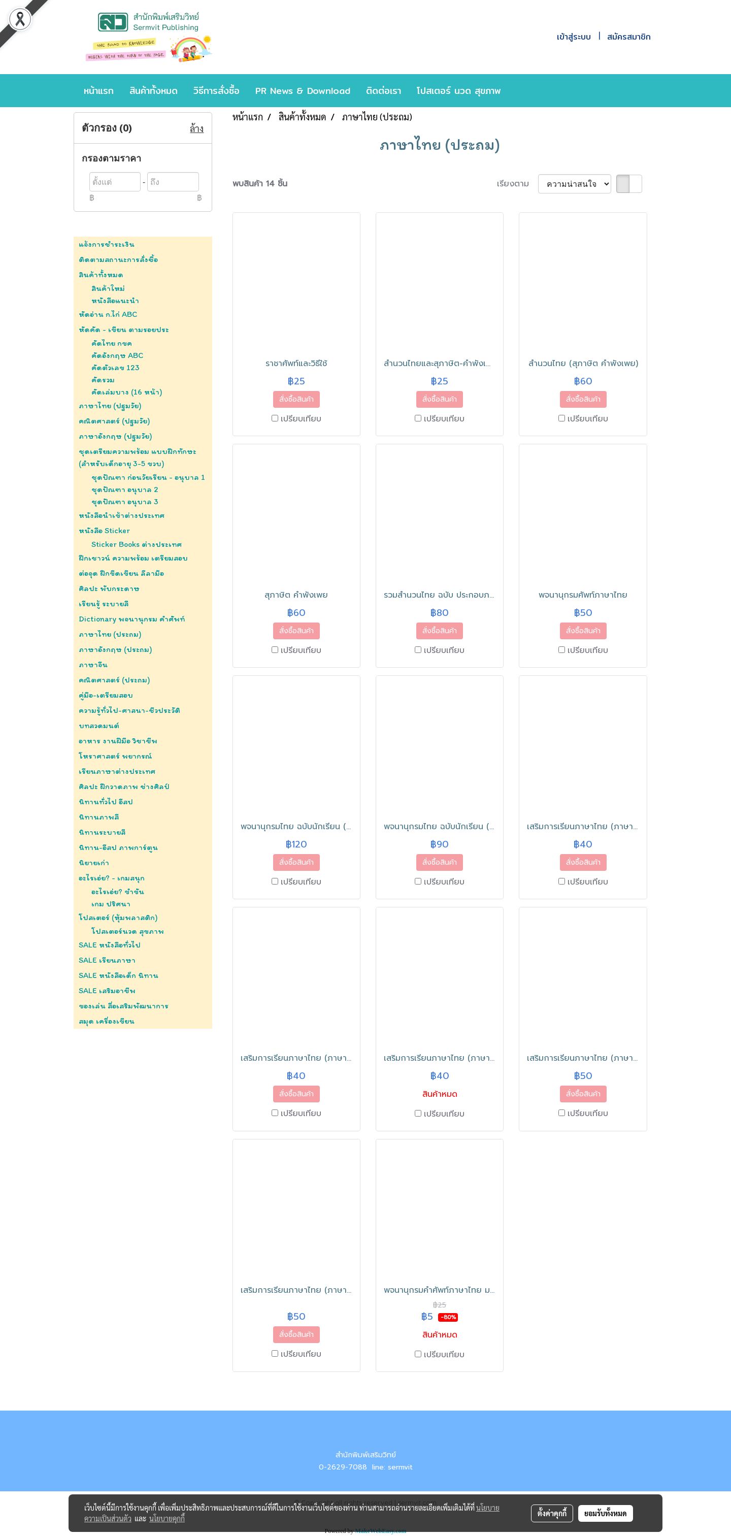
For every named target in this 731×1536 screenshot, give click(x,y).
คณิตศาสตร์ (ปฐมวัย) (114, 421)
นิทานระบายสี (102, 832)
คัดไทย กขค (111, 343)
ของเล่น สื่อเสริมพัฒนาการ (124, 1005)
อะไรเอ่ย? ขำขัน (117, 891)
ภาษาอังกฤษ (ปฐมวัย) (115, 436)
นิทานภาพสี (99, 817)
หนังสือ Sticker (104, 530)
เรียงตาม (517, 184)
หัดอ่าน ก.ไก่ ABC (108, 314)
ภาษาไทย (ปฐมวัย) (110, 405)
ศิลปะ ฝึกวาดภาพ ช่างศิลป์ (124, 786)
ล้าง (197, 128)
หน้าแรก (99, 90)
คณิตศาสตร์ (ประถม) (114, 679)
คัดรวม (103, 379)
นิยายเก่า (94, 862)
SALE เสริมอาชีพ (107, 990)
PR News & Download (302, 90)
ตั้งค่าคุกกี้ (552, 1513)
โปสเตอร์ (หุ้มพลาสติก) (118, 917)
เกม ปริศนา (110, 903)
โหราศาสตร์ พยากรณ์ (115, 756)
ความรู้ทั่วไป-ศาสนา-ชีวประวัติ (129, 710)
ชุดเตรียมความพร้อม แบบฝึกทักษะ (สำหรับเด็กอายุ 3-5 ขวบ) (137, 457)
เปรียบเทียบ (301, 419)
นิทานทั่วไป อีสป (106, 801)
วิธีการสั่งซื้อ (216, 90)
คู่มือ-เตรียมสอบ (106, 695)
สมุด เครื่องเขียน (107, 1021)
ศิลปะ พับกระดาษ (109, 588)
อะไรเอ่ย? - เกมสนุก (112, 878)
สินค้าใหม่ (108, 288)
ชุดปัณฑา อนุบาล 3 (124, 501)
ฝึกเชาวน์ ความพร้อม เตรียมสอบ (133, 558)
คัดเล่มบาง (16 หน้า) (126, 392)
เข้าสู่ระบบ (574, 36)
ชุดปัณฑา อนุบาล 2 (124, 489)
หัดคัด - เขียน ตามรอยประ (124, 329)
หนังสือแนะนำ (115, 300)
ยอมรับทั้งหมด (605, 1513)
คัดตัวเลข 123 (115, 367)
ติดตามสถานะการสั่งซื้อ (118, 259)
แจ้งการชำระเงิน (107, 244)
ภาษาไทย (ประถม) (110, 634)
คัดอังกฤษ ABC (117, 355)
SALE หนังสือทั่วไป (110, 945)
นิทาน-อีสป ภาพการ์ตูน (118, 847)
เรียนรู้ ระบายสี (103, 603)
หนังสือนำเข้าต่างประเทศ (121, 515)
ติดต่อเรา (383, 90)
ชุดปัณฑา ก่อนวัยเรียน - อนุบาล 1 (148, 477)
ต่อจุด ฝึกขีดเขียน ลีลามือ (121, 573)
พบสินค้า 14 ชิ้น (259, 184)
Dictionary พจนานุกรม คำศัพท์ (132, 619)
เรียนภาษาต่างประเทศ (117, 771)
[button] (524, 91)
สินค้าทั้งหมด (153, 90)
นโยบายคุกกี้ (167, 1518)
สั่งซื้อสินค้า (296, 399)
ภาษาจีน (93, 664)
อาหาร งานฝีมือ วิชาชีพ (118, 740)
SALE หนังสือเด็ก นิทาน (118, 975)
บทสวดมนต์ (99, 725)
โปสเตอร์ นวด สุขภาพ (459, 90)
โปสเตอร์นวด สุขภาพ (127, 931)
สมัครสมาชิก (629, 36)
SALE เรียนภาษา (107, 960)
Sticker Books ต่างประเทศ (136, 544)
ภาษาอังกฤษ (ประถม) (115, 649)
